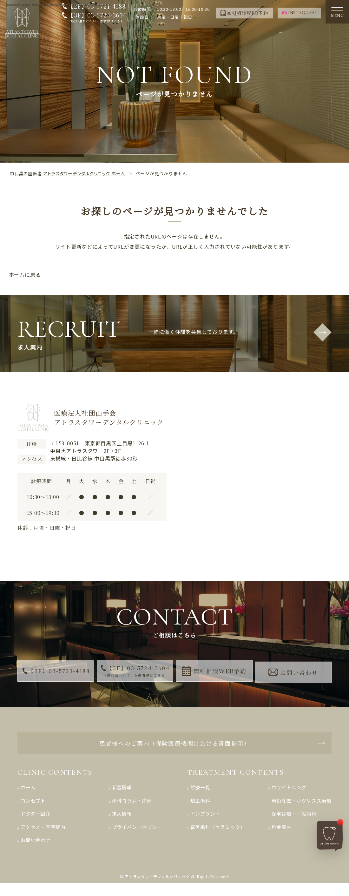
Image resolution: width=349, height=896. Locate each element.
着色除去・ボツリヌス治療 (301, 809)
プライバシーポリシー (137, 837)
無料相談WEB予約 (214, 673)
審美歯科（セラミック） (218, 837)
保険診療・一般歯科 (293, 823)
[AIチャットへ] (329, 833)
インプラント (205, 823)
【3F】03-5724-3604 (95, 17)
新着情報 (122, 795)
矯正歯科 (200, 809)
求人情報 (122, 823)
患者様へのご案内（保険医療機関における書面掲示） (174, 747)
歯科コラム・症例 (132, 809)
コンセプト (33, 809)
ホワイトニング (288, 795)
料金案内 (281, 837)
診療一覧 (200, 795)
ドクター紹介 (35, 823)
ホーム (28, 795)
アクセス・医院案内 (43, 837)
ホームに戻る (25, 274)
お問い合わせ (294, 673)
